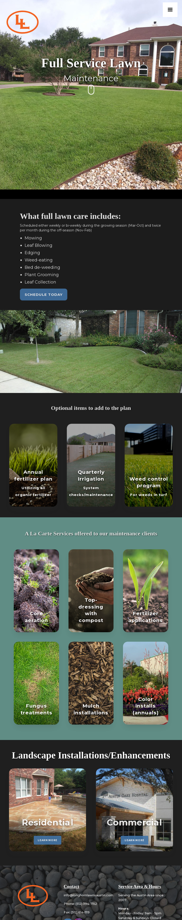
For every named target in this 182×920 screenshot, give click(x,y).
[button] (170, 9)
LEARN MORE (47, 840)
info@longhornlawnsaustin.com (88, 895)
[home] (22, 23)
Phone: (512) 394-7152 (80, 904)
